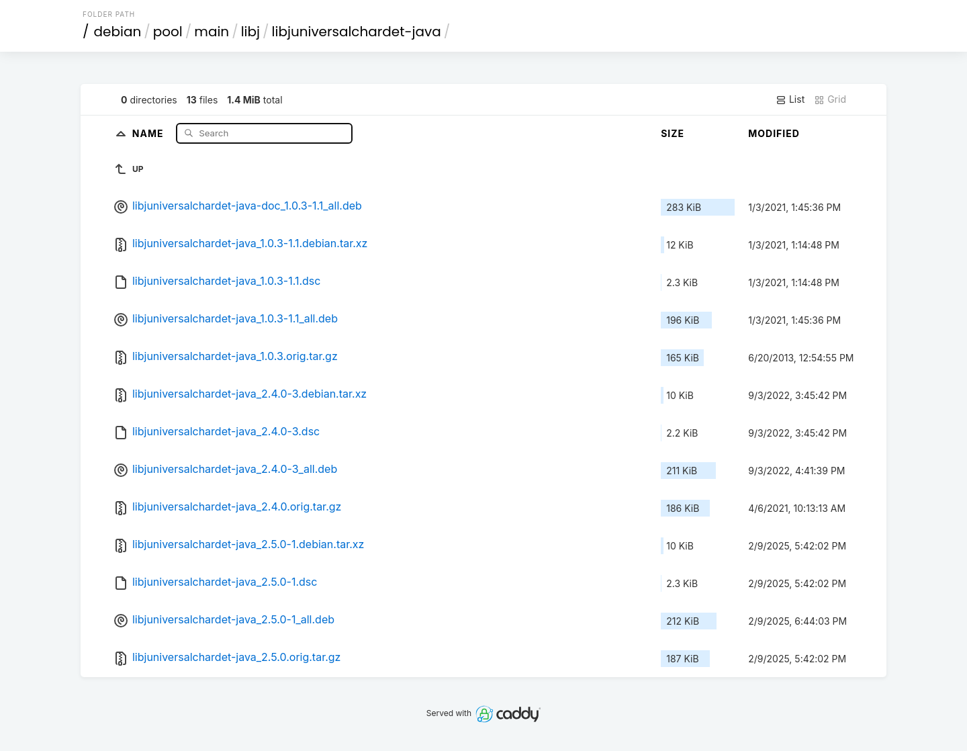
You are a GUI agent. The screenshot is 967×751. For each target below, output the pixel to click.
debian (118, 31)
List (790, 99)
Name (149, 132)
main (211, 31)
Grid (830, 99)
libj (250, 31)
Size (672, 133)
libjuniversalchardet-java (356, 31)
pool (168, 31)
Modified (774, 133)
